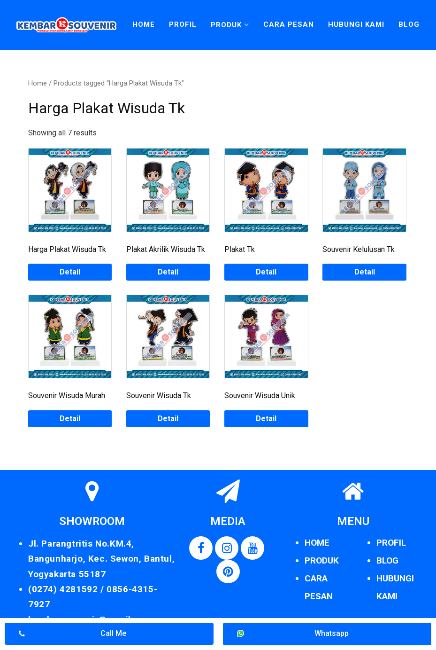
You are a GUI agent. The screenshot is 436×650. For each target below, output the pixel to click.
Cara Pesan (288, 24)
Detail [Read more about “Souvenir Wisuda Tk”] (168, 418)
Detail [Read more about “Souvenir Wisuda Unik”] (266, 418)
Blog (409, 24)
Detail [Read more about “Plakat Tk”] (266, 271)
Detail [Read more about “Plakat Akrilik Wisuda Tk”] (168, 271)
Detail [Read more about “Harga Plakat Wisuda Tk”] (70, 271)
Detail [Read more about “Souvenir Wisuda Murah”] (70, 418)
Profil (183, 24)
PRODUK (322, 560)
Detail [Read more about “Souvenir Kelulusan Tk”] (364, 271)
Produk (226, 25)
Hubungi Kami (356, 24)
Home (143, 24)
